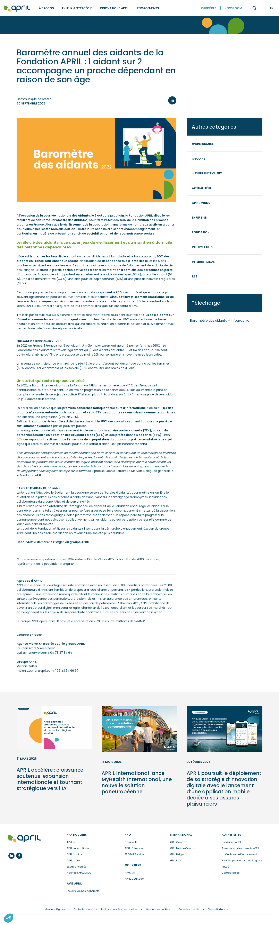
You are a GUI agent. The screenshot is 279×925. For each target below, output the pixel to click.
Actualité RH (202, 188)
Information (202, 247)
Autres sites (231, 835)
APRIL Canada (178, 842)
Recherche (254, 8)
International (203, 262)
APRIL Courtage (134, 878)
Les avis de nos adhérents (83, 891)
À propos (46, 8)
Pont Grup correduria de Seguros (242, 860)
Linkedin (11, 856)
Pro (128, 835)
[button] (9, 918)
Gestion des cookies (158, 909)
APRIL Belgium (178, 854)
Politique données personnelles (119, 909)
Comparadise (230, 872)
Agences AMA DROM (79, 872)
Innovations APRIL (114, 8)
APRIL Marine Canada (182, 848)
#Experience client (207, 173)
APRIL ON (130, 872)
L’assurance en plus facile (24, 839)
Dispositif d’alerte (218, 909)
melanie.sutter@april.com (35, 671)
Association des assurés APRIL (240, 848)
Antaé (225, 866)
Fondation (201, 232)
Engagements (148, 8)
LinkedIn (172, 100)
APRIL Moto (73, 860)
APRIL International (78, 848)
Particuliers (77, 835)
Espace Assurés (76, 866)
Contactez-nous (83, 909)
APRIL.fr (71, 842)
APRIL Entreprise (134, 848)
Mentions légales (55, 909)
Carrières (208, 8)
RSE (194, 276)
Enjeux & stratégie (77, 8)
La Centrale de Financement (239, 854)
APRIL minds (201, 203)
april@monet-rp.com (32, 653)
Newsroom (233, 8)
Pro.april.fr (131, 842)
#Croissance (203, 144)
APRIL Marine (74, 854)
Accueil (17, 8)
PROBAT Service (134, 854)
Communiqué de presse (34, 99)
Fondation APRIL (231, 842)
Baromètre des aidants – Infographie (219, 320)
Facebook (19, 856)
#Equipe (198, 159)
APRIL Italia (176, 860)
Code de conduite (188, 909)
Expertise (199, 218)
